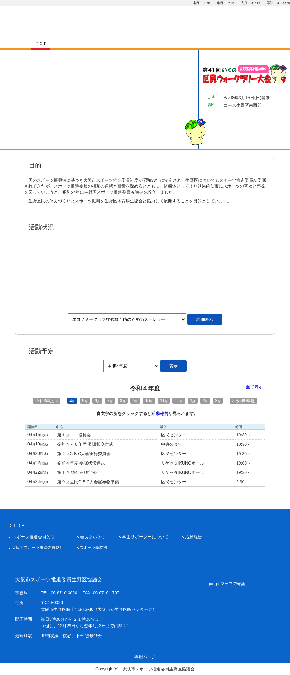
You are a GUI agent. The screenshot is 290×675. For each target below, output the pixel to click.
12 (179, 400)
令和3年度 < (46, 400)
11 (164, 400)
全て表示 (254, 387)
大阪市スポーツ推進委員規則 (37, 548)
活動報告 (159, 413)
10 (149, 400)
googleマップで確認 (227, 583)
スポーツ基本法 (93, 548)
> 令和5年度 (243, 400)
